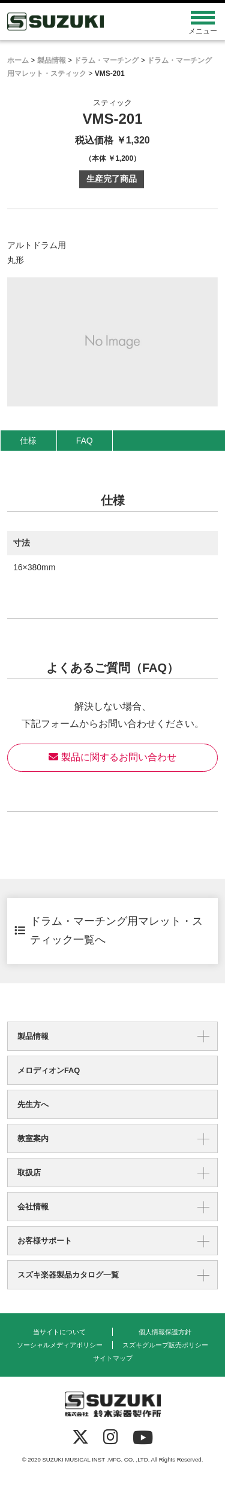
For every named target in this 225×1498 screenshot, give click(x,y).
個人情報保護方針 (165, 1331)
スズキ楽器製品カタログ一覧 (68, 1274)
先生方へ (33, 1104)
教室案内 (33, 1138)
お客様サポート (44, 1240)
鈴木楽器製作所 (86, 21)
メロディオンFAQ (48, 1070)
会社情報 (33, 1206)
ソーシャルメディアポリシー (60, 1345)
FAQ (84, 440)
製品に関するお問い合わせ (112, 757)
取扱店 (29, 1172)
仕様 (28, 440)
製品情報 (33, 1036)
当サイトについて (59, 1331)
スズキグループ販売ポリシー (165, 1345)
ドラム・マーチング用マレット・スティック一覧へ (108, 930)
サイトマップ (113, 1358)
